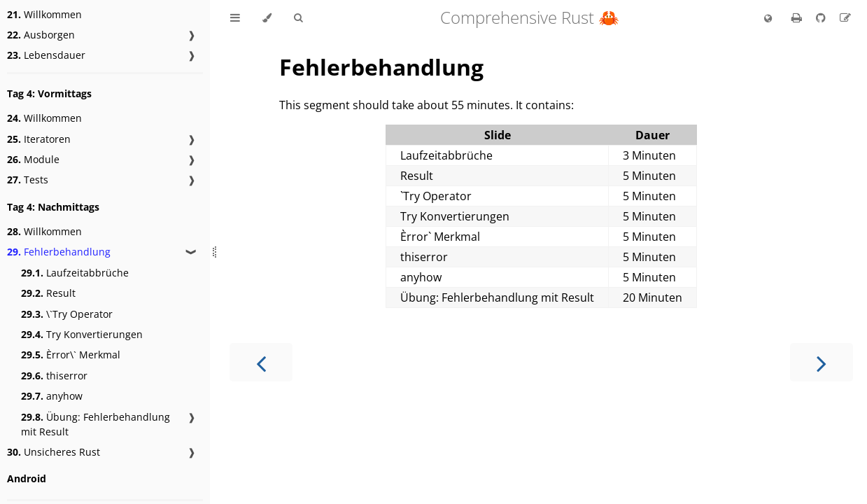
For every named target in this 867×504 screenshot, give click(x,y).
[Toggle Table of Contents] (235, 18)
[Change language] (768, 18)
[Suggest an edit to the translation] (845, 17)
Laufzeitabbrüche (75, 272)
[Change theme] (267, 18)
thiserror (54, 375)
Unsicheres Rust (53, 451)
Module (33, 159)
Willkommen (44, 14)
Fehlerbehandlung (59, 251)
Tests (27, 179)
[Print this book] (798, 17)
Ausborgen (41, 34)
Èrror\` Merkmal (70, 354)
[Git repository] (822, 17)
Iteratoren (39, 139)
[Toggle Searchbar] (298, 18)
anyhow (52, 395)
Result (48, 293)
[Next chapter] (821, 362)
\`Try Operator (67, 314)
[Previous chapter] (261, 362)
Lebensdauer (46, 55)
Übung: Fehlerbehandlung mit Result (95, 424)
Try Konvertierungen (82, 334)
